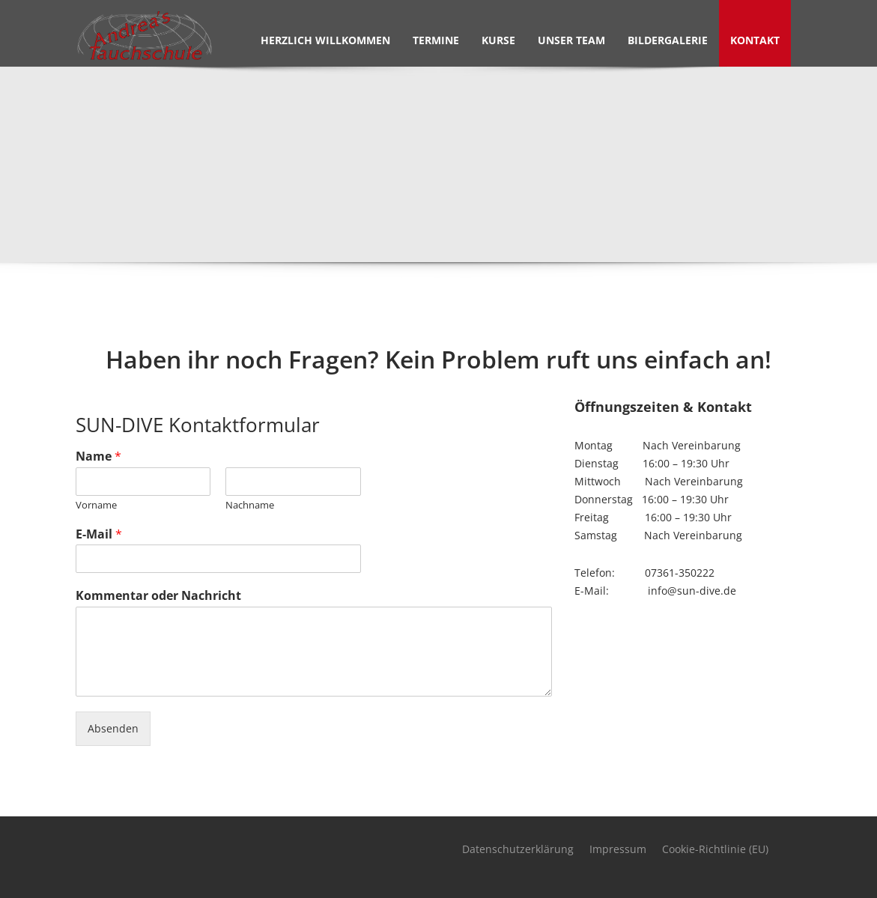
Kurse (498, 40)
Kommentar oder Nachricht (158, 596)
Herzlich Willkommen (325, 40)
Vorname (96, 505)
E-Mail (99, 534)
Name (98, 456)
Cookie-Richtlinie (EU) (715, 849)
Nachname (249, 505)
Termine (436, 40)
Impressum (617, 849)
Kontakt (755, 40)
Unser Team (571, 40)
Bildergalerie (668, 40)
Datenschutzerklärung (518, 849)
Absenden (113, 728)
